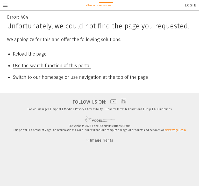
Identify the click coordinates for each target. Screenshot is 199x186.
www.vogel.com (175, 130)
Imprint (57, 109)
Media (68, 109)
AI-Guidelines (163, 109)
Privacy (80, 109)
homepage (52, 77)
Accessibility (95, 109)
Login (190, 5)
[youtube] (112, 102)
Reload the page (29, 54)
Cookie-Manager (38, 109)
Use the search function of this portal (52, 65)
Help (148, 109)
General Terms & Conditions (124, 109)
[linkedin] (122, 102)
